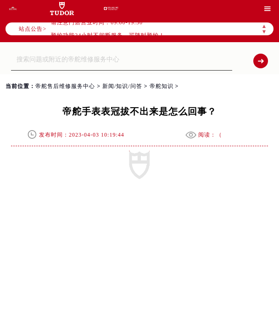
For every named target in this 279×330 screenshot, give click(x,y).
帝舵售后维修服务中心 (65, 86)
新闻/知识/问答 (122, 86)
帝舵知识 (161, 86)
